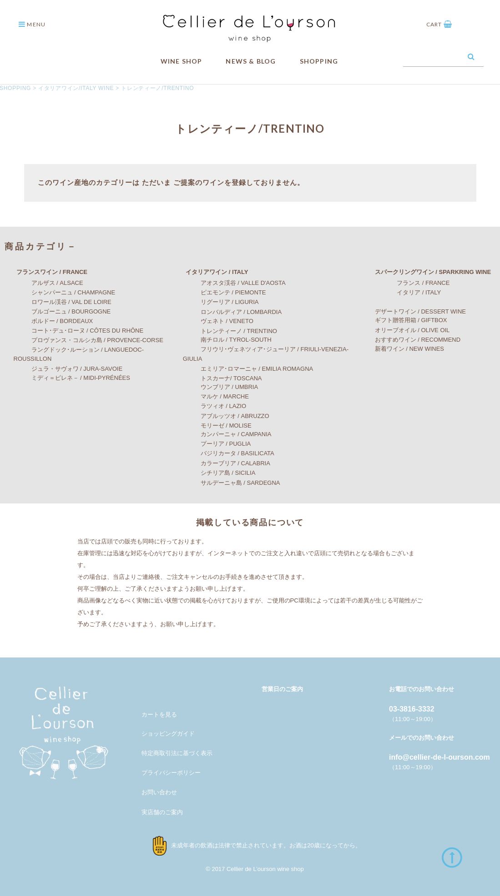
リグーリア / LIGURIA (221, 302)
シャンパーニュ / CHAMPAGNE (65, 292)
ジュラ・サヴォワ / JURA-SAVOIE (68, 368)
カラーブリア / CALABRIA (226, 463)
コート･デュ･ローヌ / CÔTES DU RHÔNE (79, 330)
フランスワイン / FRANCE (46, 272)
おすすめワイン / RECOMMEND (412, 339)
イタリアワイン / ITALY (211, 272)
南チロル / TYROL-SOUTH (227, 339)
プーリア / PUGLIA (217, 443)
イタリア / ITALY (404, 292)
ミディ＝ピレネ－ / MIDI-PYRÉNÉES (72, 377)
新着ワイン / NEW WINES (403, 348)
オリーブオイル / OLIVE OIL (406, 329)
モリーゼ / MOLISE (217, 425)
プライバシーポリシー (171, 772)
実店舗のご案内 (162, 812)
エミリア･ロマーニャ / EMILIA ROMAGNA (248, 368)
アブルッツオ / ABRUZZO (226, 416)
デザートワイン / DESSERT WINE (414, 311)
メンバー (153, 694)
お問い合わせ (159, 792)
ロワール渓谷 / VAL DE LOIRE (62, 302)
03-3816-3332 (411, 709)
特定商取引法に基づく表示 (176, 753)
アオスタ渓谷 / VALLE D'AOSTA (234, 282)
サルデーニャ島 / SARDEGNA (231, 482)
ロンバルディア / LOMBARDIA (232, 312)
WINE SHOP (181, 61)
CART (439, 24)
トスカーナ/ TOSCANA (222, 377)
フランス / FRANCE (408, 282)
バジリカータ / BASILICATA (228, 453)
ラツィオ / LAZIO (214, 406)
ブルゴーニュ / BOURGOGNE (62, 311)
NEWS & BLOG (251, 61)
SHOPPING (319, 61)
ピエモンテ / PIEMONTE (224, 292)
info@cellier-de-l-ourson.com (439, 757)
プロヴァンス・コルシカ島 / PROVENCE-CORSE (88, 340)
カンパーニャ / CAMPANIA (227, 434)
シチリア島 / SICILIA (219, 472)
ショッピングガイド (168, 733)
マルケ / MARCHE (216, 396)
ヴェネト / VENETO (218, 321)
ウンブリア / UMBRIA (220, 386)
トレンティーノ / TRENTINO (230, 330)
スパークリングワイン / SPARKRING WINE (427, 272)
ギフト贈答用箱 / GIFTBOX (405, 320)
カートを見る (159, 714)
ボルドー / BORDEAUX (53, 321)
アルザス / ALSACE (48, 282)
